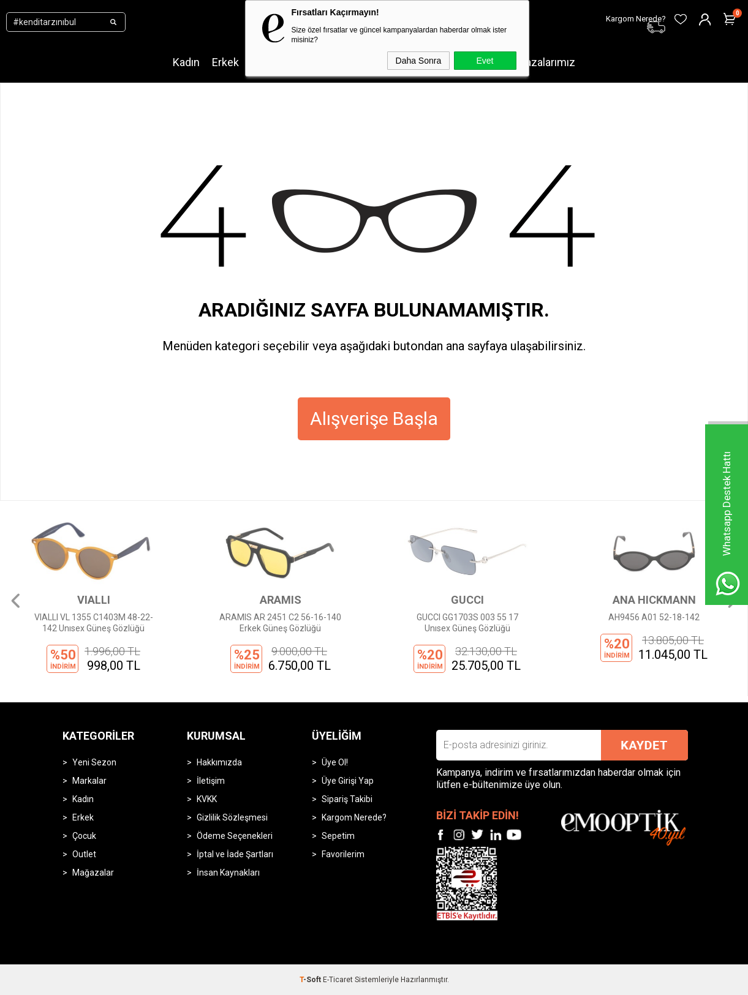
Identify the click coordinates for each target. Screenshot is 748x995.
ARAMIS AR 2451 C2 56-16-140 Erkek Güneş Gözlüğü (280, 622)
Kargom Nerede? (354, 817)
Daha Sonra (419, 61)
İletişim (211, 781)
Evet (484, 61)
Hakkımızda (219, 762)
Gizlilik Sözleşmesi (232, 817)
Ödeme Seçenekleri (235, 836)
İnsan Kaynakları (228, 872)
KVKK (207, 799)
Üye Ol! (335, 762)
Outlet (84, 854)
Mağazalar (93, 872)
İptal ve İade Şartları (235, 854)
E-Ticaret (338, 979)
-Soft (311, 979)
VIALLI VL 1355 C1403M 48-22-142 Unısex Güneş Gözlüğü (93, 622)
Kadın (186, 62)
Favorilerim (343, 854)
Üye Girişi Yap (348, 781)
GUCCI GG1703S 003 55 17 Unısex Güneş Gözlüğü (467, 622)
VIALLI (93, 599)
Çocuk (84, 836)
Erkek (225, 62)
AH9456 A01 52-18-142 (654, 617)
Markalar (89, 781)
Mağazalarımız (540, 62)
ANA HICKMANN (654, 599)
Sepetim (338, 836)
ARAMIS (280, 599)
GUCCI (467, 599)
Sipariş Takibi (347, 799)
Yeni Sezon (94, 762)
